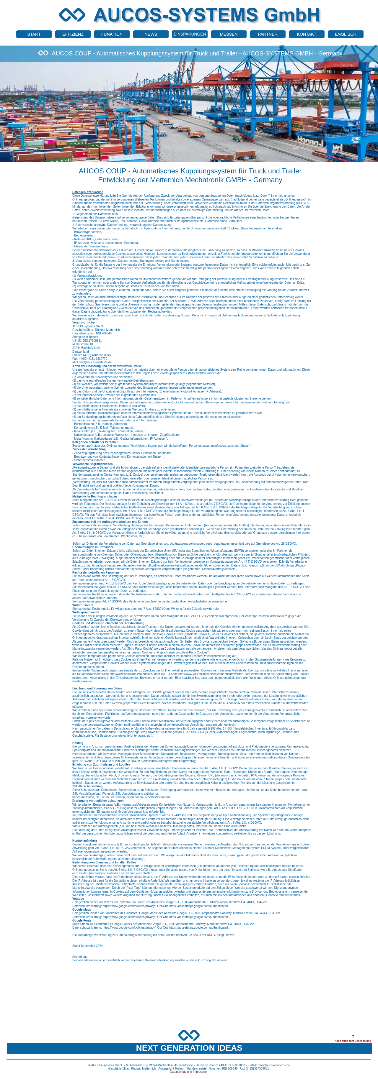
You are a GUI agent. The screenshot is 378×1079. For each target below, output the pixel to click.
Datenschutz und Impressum (188, 1071)
